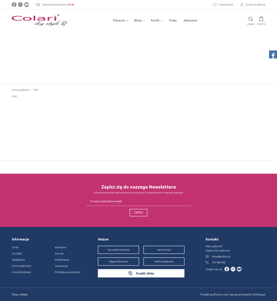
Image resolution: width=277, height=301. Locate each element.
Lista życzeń (226, 4)
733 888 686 (219, 262)
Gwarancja (61, 265)
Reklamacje (62, 259)
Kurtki (155, 20)
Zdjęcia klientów (118, 261)
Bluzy (138, 20)
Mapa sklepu (20, 294)
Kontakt (17, 253)
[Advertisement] (138, 57)
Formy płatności (21, 265)
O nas (15, 247)
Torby (173, 20)
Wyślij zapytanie (164, 261)
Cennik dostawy (21, 272)
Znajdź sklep (145, 273)
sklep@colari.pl (221, 256)
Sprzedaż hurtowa (118, 249)
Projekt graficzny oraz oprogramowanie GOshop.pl (233, 294)
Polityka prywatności (67, 272)
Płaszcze (119, 20)
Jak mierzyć (164, 249)
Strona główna (20, 89)
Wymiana (60, 247)
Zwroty (59, 253)
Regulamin (18, 259)
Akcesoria (190, 20)
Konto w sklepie (255, 4)
